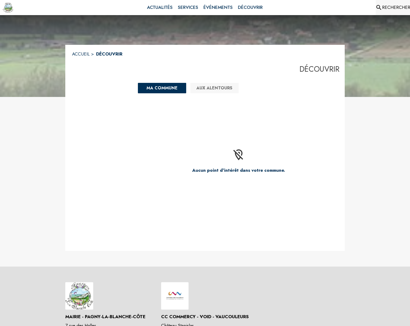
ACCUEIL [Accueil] (81, 54)
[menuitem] (159, 7)
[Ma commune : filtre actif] (162, 88)
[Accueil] (8, 7)
